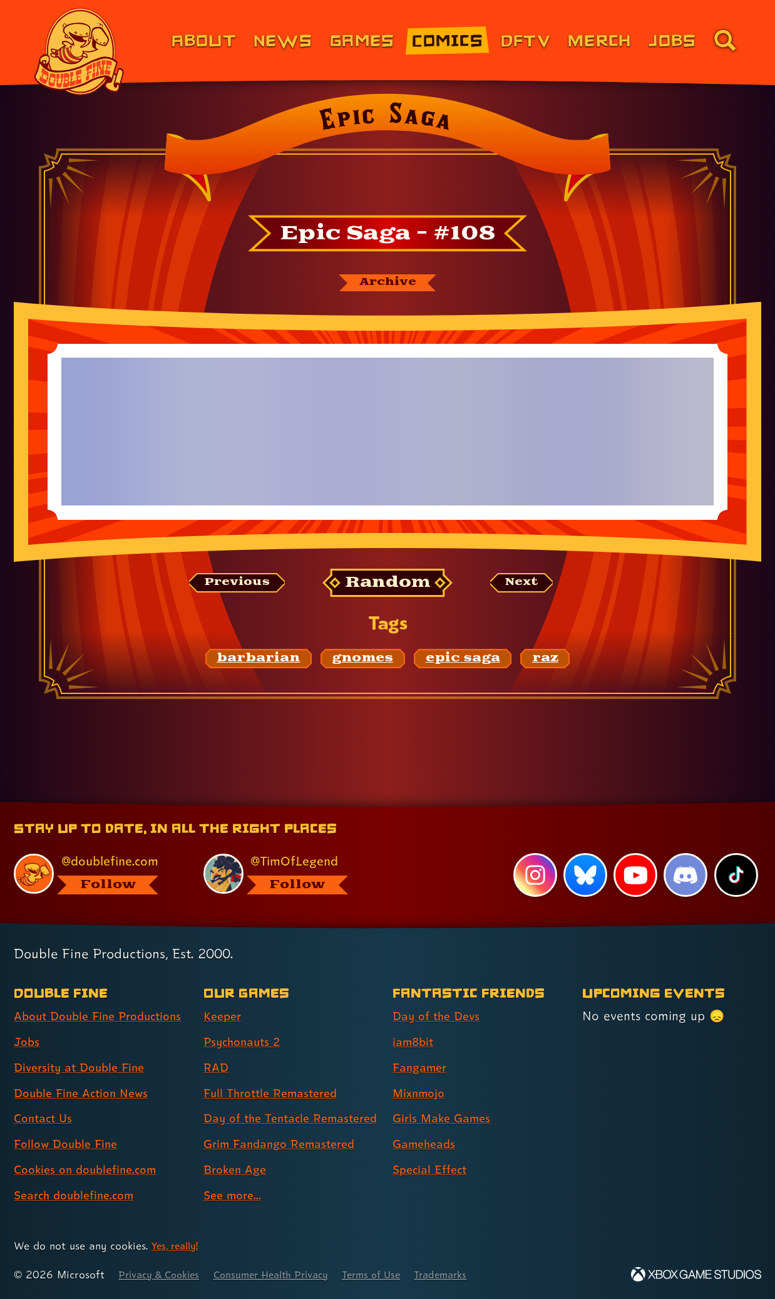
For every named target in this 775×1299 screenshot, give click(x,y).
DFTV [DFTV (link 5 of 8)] (525, 39)
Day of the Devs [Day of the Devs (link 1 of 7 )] (439, 993)
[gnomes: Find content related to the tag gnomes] (363, 660)
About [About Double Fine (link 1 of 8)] (204, 39)
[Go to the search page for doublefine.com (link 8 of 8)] (725, 40)
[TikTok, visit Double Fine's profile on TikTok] (735, 852)
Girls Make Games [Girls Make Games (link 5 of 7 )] (445, 1096)
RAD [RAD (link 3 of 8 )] (216, 1044)
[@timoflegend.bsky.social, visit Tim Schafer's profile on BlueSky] (284, 851)
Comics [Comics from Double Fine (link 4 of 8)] (447, 39)
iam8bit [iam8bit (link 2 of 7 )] (415, 1019)
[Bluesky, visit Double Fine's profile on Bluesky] (584, 852)
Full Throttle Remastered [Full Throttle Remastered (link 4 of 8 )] (275, 1070)
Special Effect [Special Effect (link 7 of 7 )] (433, 1147)
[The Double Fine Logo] (79, 51)
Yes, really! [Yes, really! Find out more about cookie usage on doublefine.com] (177, 1245)
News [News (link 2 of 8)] (283, 39)
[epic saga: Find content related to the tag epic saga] (463, 660)
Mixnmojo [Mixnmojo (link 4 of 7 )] (421, 1070)
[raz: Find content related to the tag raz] (545, 660)
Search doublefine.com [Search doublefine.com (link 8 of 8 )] (79, 1195)
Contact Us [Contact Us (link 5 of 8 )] (45, 1118)
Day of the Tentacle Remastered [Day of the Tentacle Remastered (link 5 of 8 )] (260, 1107)
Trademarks (470, 1274)
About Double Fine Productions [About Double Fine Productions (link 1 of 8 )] (68, 1004)
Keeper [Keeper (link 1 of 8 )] (224, 993)
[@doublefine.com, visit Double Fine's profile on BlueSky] (94, 851)
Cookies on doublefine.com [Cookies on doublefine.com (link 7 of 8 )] (91, 1169)
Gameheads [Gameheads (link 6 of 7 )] (427, 1121)
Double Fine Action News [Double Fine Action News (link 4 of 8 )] (86, 1092)
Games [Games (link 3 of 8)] (362, 39)
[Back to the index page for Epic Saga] (387, 151)
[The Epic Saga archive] (387, 283)
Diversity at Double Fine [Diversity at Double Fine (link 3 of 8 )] (84, 1067)
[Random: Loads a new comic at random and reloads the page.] (388, 585)
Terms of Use (396, 1274)
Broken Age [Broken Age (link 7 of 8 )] (237, 1169)
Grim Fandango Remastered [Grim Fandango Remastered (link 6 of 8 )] (285, 1143)
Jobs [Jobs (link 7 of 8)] (672, 39)
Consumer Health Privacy (286, 1274)
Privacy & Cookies (163, 1274)
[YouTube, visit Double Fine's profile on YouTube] (635, 852)
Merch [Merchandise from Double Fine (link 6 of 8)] (599, 39)
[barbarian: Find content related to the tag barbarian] (258, 660)
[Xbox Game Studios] (696, 1274)
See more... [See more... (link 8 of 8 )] (234, 1195)
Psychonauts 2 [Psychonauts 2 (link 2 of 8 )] (245, 1019)
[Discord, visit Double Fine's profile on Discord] (685, 852)
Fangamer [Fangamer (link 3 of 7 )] (422, 1044)
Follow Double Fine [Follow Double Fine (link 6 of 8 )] (69, 1143)
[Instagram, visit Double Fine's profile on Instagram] (534, 852)
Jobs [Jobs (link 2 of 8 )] (28, 1041)
